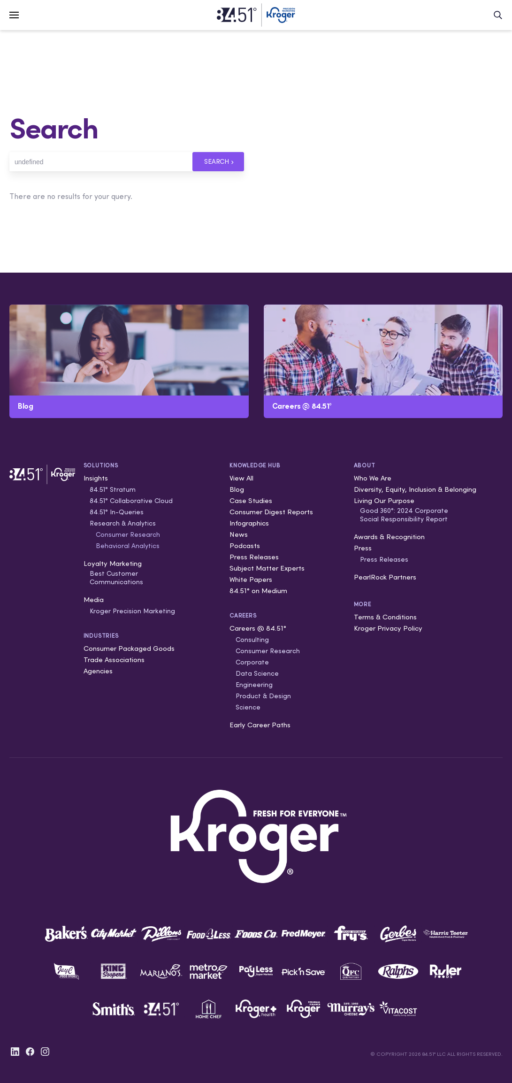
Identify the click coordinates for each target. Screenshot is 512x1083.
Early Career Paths (259, 724)
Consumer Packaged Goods (129, 648)
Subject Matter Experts (267, 568)
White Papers (250, 579)
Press (363, 547)
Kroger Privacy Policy (388, 628)
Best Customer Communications (116, 577)
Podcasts (244, 545)
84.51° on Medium (258, 590)
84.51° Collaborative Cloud (131, 500)
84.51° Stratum (113, 489)
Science (248, 707)
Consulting (252, 639)
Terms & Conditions (385, 616)
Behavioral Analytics (128, 546)
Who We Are (372, 477)
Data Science (257, 673)
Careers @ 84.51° (257, 628)
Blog (236, 489)
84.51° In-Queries (117, 512)
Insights (96, 477)
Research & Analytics (123, 523)
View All (241, 477)
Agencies (98, 670)
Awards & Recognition (389, 536)
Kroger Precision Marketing (132, 611)
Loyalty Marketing (113, 563)
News (238, 534)
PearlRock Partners (385, 576)
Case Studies (250, 500)
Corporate (252, 662)
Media (94, 599)
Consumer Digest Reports (271, 511)
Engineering (254, 684)
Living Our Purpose (384, 500)
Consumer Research (128, 534)
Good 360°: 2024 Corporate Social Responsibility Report (404, 514)
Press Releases (254, 556)
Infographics (249, 523)
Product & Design (263, 696)
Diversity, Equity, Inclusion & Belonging (415, 489)
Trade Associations (114, 659)
